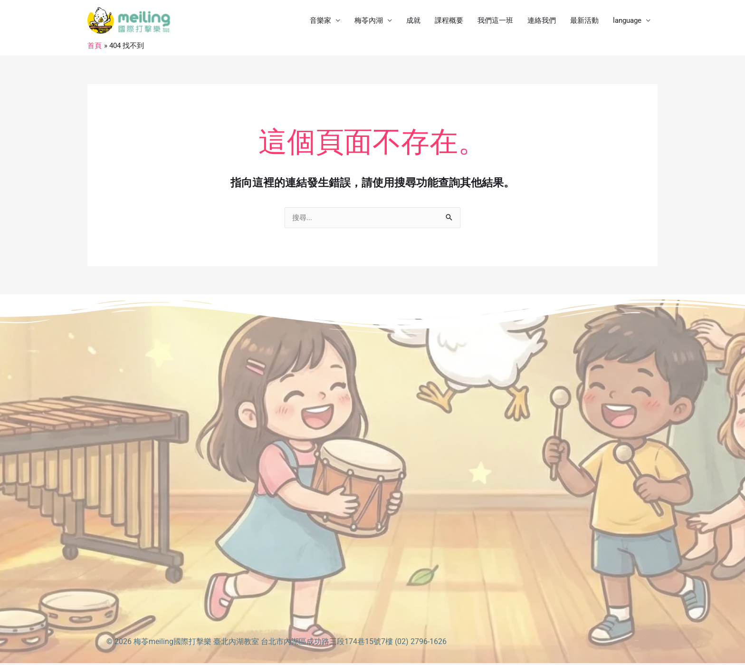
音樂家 (320, 21)
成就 (413, 21)
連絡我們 (541, 21)
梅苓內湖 (368, 21)
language (627, 21)
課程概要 (449, 21)
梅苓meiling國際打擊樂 (172, 643)
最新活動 (584, 21)
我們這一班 (495, 21)
